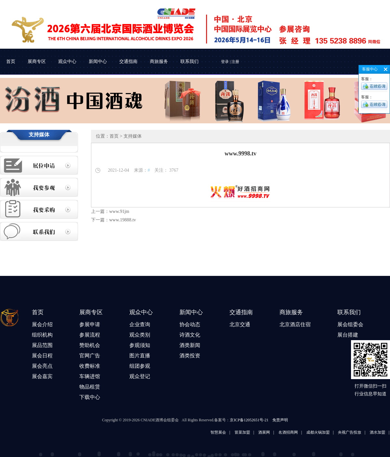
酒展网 (272, 432)
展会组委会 (350, 324)
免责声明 (280, 420)
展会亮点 (42, 366)
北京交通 (239, 324)
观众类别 (139, 335)
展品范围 (42, 345)
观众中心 (67, 61)
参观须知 (139, 345)
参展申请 (89, 324)
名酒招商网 (296, 432)
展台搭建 (347, 335)
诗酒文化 (189, 335)
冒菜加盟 (250, 432)
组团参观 (139, 366)
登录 (225, 61)
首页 (10, 61)
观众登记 (139, 376)
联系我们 (189, 61)
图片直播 (139, 355)
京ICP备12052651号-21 (249, 420)
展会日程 (42, 355)
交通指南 (128, 61)
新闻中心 (98, 61)
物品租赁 (89, 386)
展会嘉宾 (42, 376)
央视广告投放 (357, 432)
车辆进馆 (89, 376)
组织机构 (42, 335)
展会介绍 (42, 324)
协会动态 (189, 324)
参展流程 (89, 335)
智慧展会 (226, 432)
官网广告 (89, 355)
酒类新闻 (189, 345)
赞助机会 (89, 345)
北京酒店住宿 (295, 324)
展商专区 (37, 61)
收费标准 (89, 366)
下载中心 (89, 397)
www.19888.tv (122, 219)
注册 (235, 61)
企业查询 (139, 324)
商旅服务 (159, 61)
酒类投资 (189, 355)
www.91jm (119, 211)
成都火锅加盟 (325, 432)
